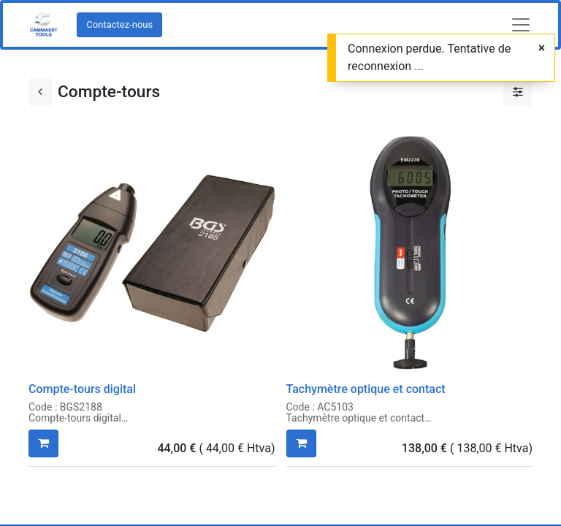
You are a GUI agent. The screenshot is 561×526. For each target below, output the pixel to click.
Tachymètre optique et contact (366, 389)
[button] (43, 443)
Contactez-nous (119, 24)
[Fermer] (541, 48)
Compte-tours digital (82, 389)
